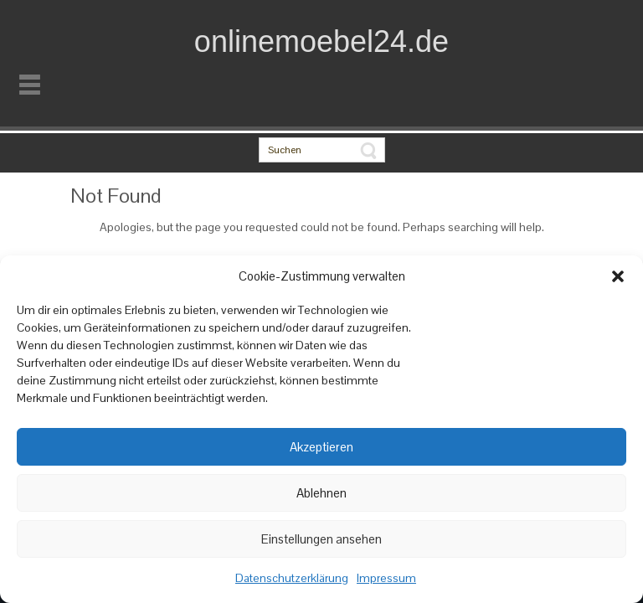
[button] (618, 276)
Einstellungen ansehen (321, 539)
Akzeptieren (321, 447)
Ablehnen (321, 493)
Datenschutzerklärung (291, 577)
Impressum (386, 577)
